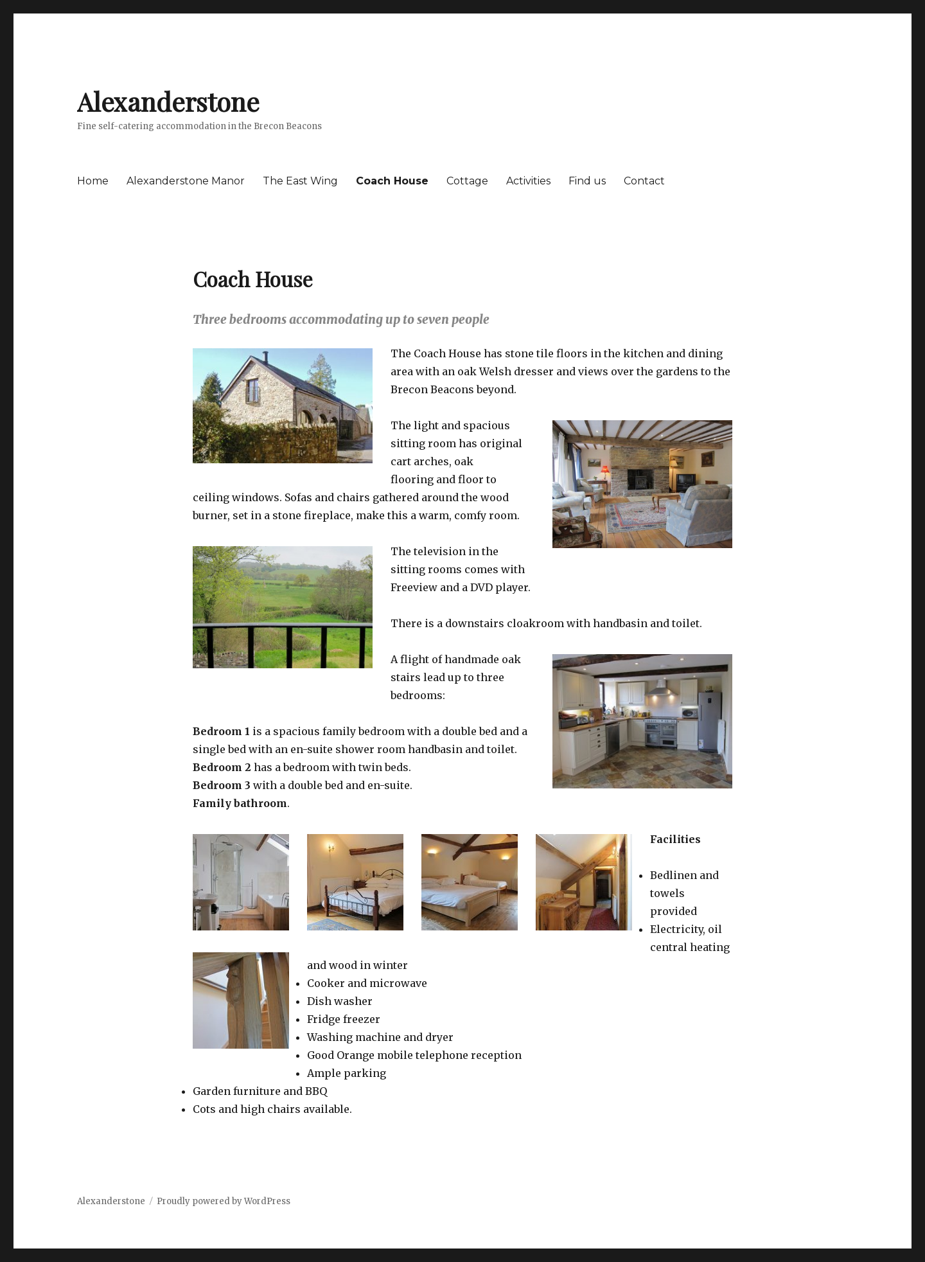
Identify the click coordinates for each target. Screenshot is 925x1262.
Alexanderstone (168, 101)
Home (93, 181)
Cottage (467, 181)
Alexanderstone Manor (186, 181)
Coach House (392, 181)
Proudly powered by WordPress (223, 1201)
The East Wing (300, 181)
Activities (528, 181)
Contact (644, 181)
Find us (587, 181)
